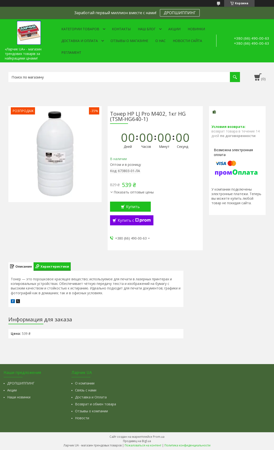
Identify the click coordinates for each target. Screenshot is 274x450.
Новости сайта (187, 40)
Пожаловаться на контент (143, 445)
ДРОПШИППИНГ (180, 12)
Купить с (134, 220)
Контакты (121, 29)
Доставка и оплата (79, 40)
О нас (160, 40)
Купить (133, 206)
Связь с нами (85, 390)
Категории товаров (80, 29)
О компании (84, 383)
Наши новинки (18, 397)
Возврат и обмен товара (95, 404)
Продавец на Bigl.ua (137, 441)
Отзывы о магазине (129, 40)
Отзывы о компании (91, 411)
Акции (174, 29)
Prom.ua (158, 437)
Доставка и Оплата (91, 397)
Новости (82, 418)
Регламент (71, 52)
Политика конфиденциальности (187, 445)
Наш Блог (147, 29)
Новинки (196, 29)
